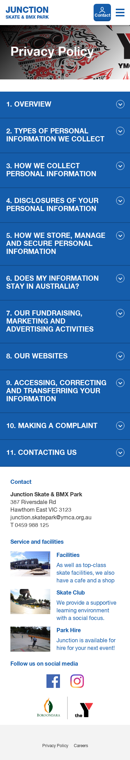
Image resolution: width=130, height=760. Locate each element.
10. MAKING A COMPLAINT (51, 425)
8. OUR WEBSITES (37, 356)
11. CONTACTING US (41, 452)
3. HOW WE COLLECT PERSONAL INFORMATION (51, 170)
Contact (102, 16)
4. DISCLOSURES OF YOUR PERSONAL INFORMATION (52, 204)
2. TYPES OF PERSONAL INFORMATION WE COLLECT (55, 135)
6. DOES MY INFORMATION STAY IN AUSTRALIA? (52, 282)
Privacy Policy (55, 746)
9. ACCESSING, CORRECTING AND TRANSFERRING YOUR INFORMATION (56, 391)
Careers (81, 746)
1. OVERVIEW (28, 104)
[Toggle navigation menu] (120, 12)
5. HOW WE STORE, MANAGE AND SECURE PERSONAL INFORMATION (55, 243)
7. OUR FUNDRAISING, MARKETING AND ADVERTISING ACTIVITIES (50, 321)
